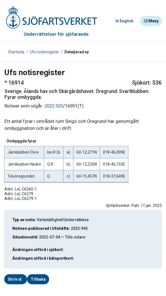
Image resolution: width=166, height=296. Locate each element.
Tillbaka (38, 279)
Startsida (16, 52)
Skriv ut (15, 279)
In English (124, 21)
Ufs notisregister (44, 52)
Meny (150, 20)
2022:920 (53, 106)
